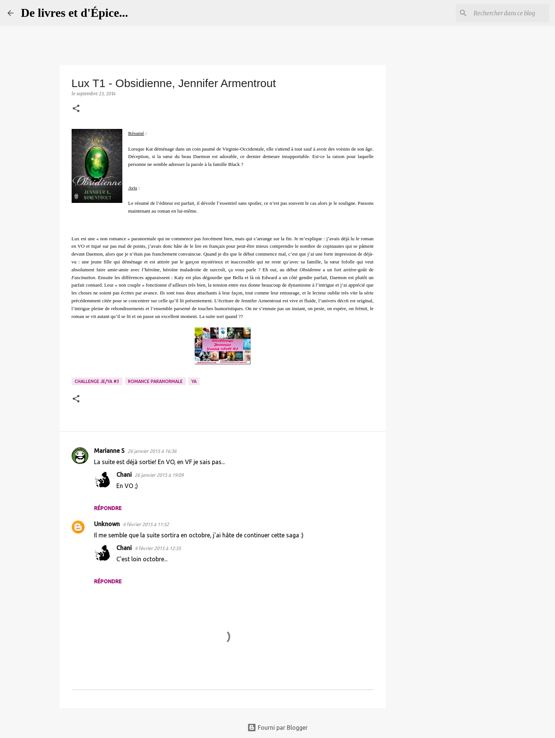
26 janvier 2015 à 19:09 (159, 475)
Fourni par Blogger (277, 727)
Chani (124, 474)
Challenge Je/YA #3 (97, 381)
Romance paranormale (155, 381)
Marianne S (109, 450)
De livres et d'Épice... (74, 12)
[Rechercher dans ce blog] (510, 13)
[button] (76, 109)
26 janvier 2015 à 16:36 (152, 451)
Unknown (107, 524)
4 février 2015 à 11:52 (146, 524)
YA (194, 381)
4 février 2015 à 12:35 (158, 548)
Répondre (108, 508)
